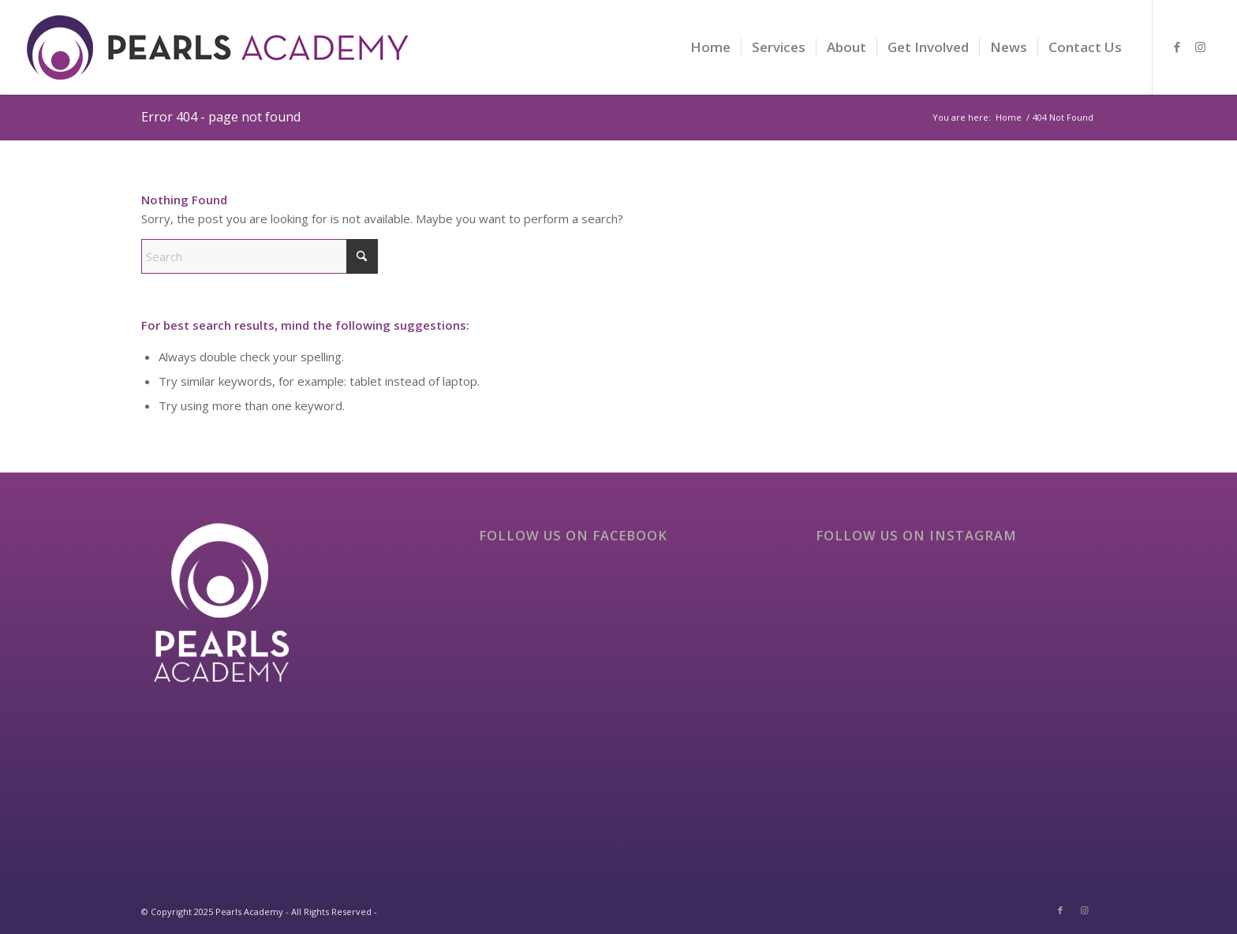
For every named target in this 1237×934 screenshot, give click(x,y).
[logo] (218, 59)
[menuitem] (710, 47)
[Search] (259, 256)
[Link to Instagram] (1201, 46)
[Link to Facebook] (1177, 46)
